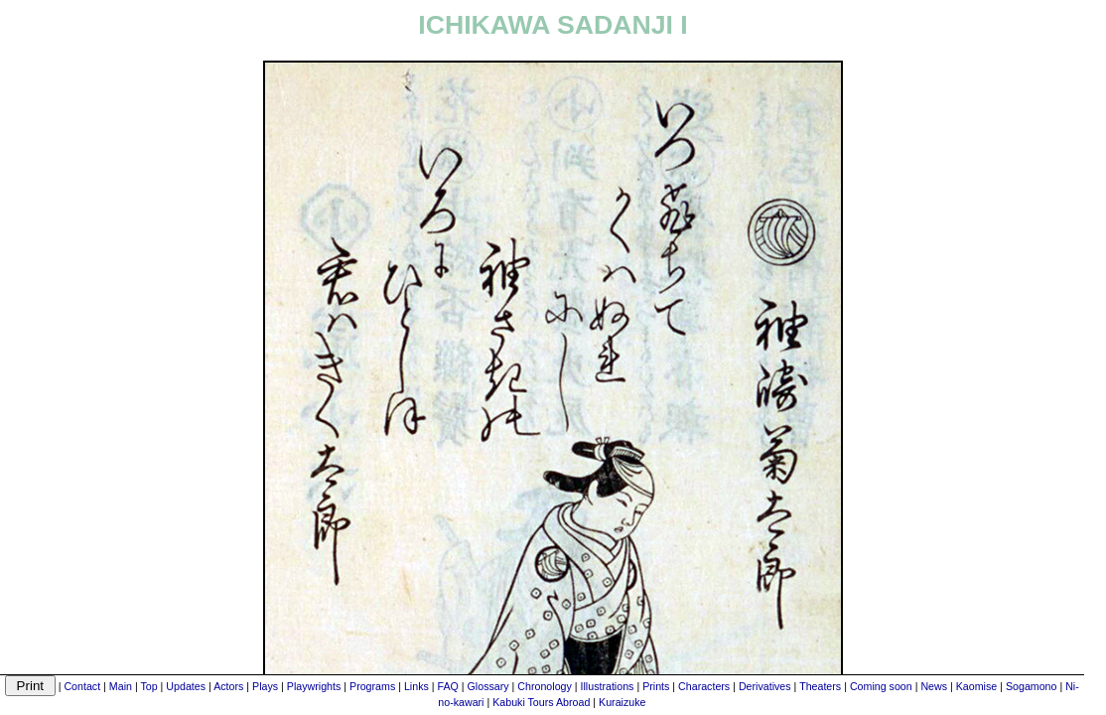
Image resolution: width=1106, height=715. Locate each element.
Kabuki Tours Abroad (541, 702)
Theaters (820, 686)
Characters (704, 686)
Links (416, 686)
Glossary (488, 686)
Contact (82, 686)
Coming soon (881, 686)
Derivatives (765, 686)
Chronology (544, 686)
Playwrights (314, 686)
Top (148, 686)
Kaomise (976, 686)
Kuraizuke (622, 702)
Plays (265, 686)
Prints (655, 686)
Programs (372, 686)
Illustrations (607, 686)
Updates (186, 686)
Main (120, 686)
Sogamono (1031, 686)
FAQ (448, 686)
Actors (228, 686)
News (933, 686)
